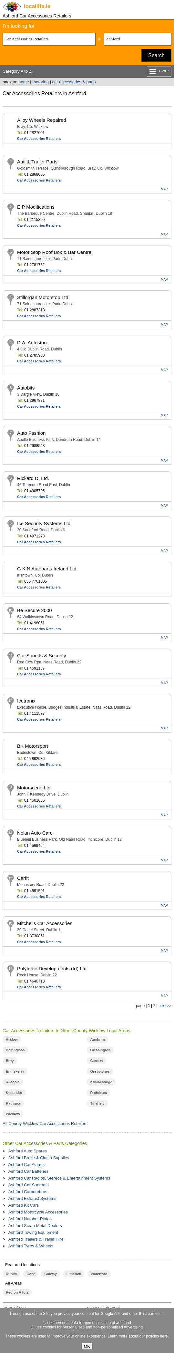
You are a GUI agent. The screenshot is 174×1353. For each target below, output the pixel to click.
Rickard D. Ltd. (33, 478)
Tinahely (97, 1103)
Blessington (100, 1050)
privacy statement (103, 1307)
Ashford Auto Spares (27, 1151)
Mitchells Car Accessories (44, 923)
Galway (50, 1274)
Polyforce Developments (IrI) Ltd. (52, 968)
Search (156, 55)
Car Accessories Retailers (39, 139)
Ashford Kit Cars (23, 1205)
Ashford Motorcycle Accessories (38, 1212)
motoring (40, 81)
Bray (10, 1061)
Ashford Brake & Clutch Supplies (38, 1157)
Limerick (74, 1274)
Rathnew (13, 1103)
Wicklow (13, 1114)
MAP (164, 189)
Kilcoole (13, 1082)
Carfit (23, 878)
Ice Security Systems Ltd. (44, 523)
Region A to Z (17, 1292)
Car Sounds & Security (41, 655)
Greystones (99, 1071)
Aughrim (97, 1039)
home (23, 81)
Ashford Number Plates (30, 1218)
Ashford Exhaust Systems (32, 1198)
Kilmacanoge (101, 1082)
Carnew (96, 1061)
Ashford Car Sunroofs (28, 1184)
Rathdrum (98, 1093)
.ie (37, 6)
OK (87, 1346)
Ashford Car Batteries (28, 1171)
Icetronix (26, 700)
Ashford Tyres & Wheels (30, 1246)
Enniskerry (15, 1071)
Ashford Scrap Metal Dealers (35, 1225)
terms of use (14, 1307)
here (164, 1336)
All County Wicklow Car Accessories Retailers (45, 1123)
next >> (165, 1006)
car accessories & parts (74, 81)
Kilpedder (14, 1093)
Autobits (26, 387)
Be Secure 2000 (34, 610)
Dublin (11, 1274)
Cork (30, 1274)
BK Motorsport (32, 746)
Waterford (99, 1274)
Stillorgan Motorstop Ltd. (43, 297)
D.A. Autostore (32, 342)
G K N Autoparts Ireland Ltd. (47, 568)
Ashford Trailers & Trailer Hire (36, 1239)
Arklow (12, 1039)
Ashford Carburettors (27, 1191)
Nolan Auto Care (35, 833)
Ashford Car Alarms (26, 1164)
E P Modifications (36, 207)
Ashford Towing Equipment (33, 1232)
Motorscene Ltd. (34, 787)
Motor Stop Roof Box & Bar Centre (54, 252)
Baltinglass (15, 1050)
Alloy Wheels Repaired (41, 120)
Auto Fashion (31, 433)
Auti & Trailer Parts (37, 161)
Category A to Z (17, 71)
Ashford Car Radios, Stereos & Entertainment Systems (59, 1178)
